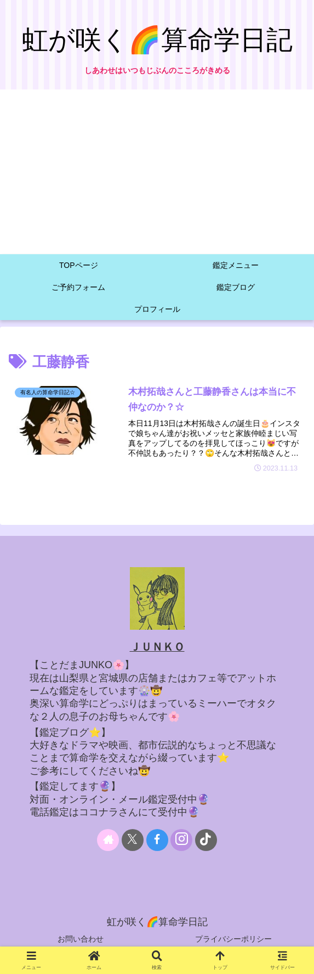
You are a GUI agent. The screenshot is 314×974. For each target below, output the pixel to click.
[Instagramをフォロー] (181, 840)
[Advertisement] (157, 172)
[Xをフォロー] (133, 840)
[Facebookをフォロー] (157, 840)
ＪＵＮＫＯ (157, 647)
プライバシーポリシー (233, 938)
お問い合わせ (81, 938)
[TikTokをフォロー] (206, 840)
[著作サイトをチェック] (108, 840)
